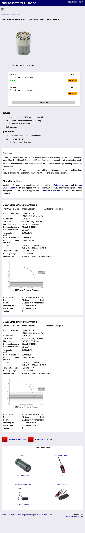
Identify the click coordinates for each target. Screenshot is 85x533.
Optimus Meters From (61, 465)
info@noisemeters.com (74, 516)
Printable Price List (43, 439)
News (36, 515)
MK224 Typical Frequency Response (26, 289)
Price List (44, 103)
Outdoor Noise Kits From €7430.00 (23, 494)
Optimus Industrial (62, 185)
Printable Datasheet (17, 439)
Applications (12, 515)
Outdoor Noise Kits (51, 191)
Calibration (29, 515)
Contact (3, 515)
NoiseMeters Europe (19, 3)
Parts (13, 15)
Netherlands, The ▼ (75, 2)
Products (5, 15)
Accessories (61, 494)
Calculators (43, 515)
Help (50, 515)
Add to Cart (72, 80)
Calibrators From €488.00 (23, 465)
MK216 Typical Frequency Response (26, 406)
